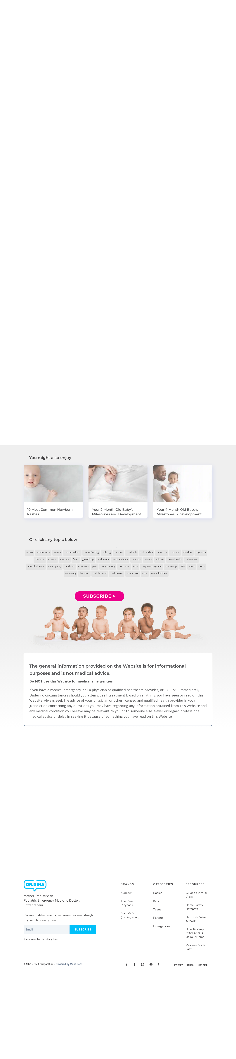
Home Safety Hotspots (194, 907)
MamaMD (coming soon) (130, 915)
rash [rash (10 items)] (135, 566)
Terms (190, 965)
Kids (156, 901)
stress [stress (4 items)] (201, 566)
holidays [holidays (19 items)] (136, 559)
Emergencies (161, 926)
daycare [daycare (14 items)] (175, 552)
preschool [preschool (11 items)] (124, 566)
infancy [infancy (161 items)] (148, 559)
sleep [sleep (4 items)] (192, 566)
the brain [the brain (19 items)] (84, 573)
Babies (157, 893)
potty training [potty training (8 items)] (108, 566)
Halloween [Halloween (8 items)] (103, 559)
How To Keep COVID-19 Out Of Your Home (196, 933)
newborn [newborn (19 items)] (69, 566)
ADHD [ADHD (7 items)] (29, 552)
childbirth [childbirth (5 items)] (132, 552)
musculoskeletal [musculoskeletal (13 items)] (35, 566)
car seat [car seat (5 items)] (118, 552)
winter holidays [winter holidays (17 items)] (159, 573)
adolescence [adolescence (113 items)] (43, 552)
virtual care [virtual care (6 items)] (132, 573)
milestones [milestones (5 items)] (191, 559)
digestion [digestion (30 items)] (201, 552)
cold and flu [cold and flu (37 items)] (146, 552)
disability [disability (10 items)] (39, 559)
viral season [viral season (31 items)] (116, 573)
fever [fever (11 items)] (75, 559)
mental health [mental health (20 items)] (175, 559)
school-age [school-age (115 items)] (171, 566)
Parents (158, 918)
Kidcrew (126, 893)
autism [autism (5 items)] (57, 552)
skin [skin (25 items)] (183, 566)
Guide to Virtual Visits (196, 895)
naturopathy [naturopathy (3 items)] (54, 566)
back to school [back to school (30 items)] (72, 552)
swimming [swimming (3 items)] (70, 573)
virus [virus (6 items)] (144, 573)
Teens (157, 910)
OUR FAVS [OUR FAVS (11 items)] (83, 566)
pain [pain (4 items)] (94, 566)
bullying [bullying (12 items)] (107, 552)
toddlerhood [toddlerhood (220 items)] (100, 573)
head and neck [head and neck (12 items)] (120, 559)
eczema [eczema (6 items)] (52, 559)
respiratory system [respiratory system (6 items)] (152, 566)
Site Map (203, 965)
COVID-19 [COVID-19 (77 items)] (162, 552)
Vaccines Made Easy (195, 947)
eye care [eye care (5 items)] (64, 559)
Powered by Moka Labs (69, 964)
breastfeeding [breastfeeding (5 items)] (91, 552)
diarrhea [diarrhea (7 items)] (187, 552)
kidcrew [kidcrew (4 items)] (160, 559)
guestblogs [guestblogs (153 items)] (88, 559)
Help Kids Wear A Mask (196, 919)
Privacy (178, 965)
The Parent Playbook (128, 903)
